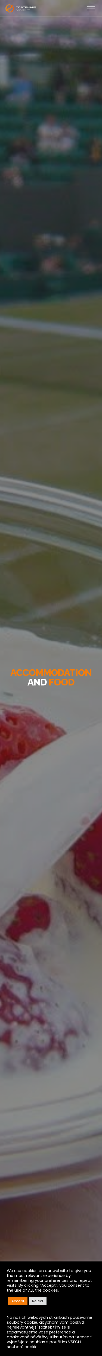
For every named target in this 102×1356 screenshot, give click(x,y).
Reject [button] (37, 1301)
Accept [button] (17, 1301)
